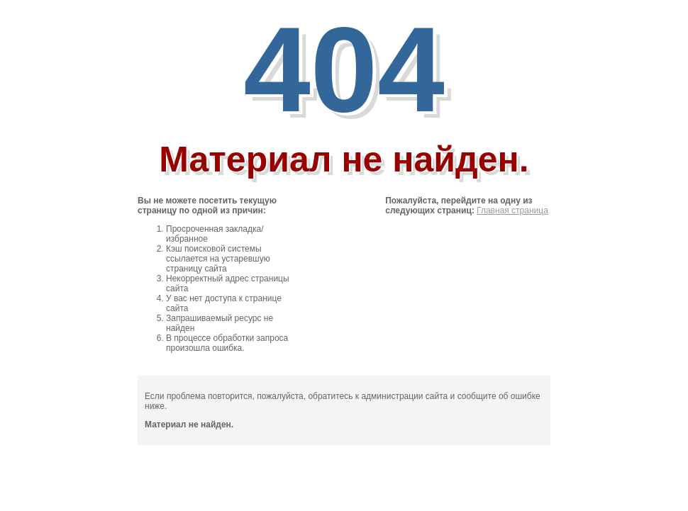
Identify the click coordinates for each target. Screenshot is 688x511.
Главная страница (512, 210)
